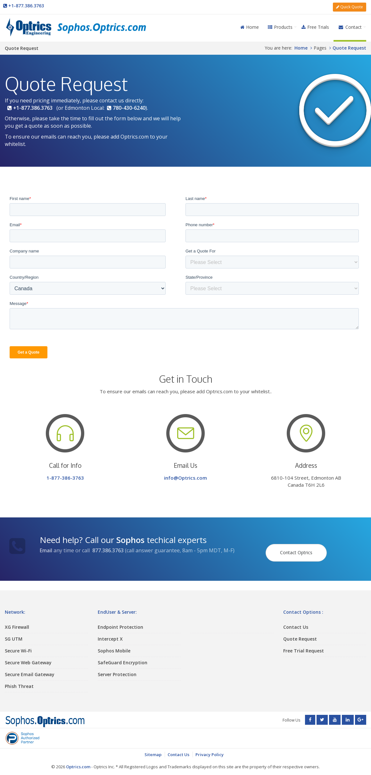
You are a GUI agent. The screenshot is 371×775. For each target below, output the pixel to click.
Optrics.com (78, 762)
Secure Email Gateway (29, 669)
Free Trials (315, 25)
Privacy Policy (209, 750)
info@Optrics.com (185, 476)
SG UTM (13, 633)
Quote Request (300, 633)
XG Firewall (17, 621)
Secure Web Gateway (28, 657)
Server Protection (117, 669)
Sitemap (152, 750)
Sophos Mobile (114, 645)
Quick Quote (349, 6)
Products (280, 25)
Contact (350, 25)
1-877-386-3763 (65, 476)
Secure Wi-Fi (18, 645)
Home (249, 25)
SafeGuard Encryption (122, 657)
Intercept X (110, 633)
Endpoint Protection (120, 621)
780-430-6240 (126, 105)
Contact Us (295, 621)
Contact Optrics (298, 544)
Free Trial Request (303, 645)
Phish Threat (19, 680)
